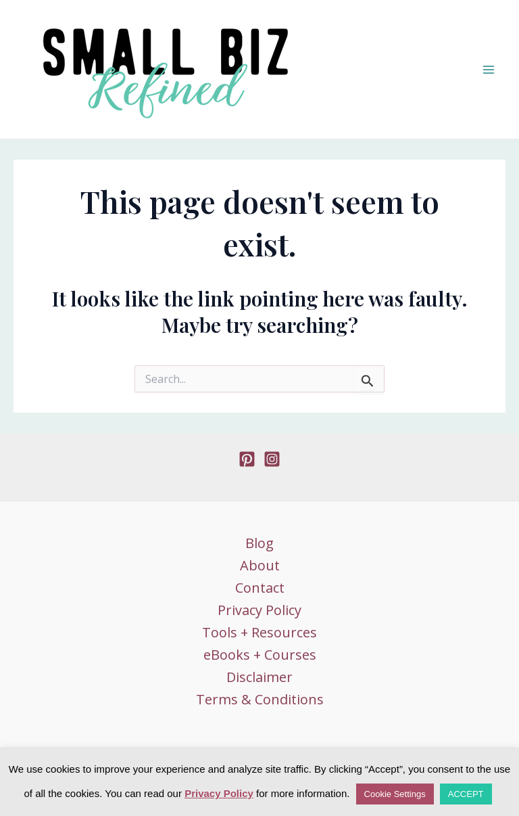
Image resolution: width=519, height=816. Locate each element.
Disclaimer (259, 677)
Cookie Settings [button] (395, 794)
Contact (260, 588)
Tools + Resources (259, 632)
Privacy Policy (259, 610)
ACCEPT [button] (466, 794)
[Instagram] (272, 459)
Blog (259, 543)
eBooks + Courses (259, 654)
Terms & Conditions (260, 699)
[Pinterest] (247, 459)
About (260, 565)
